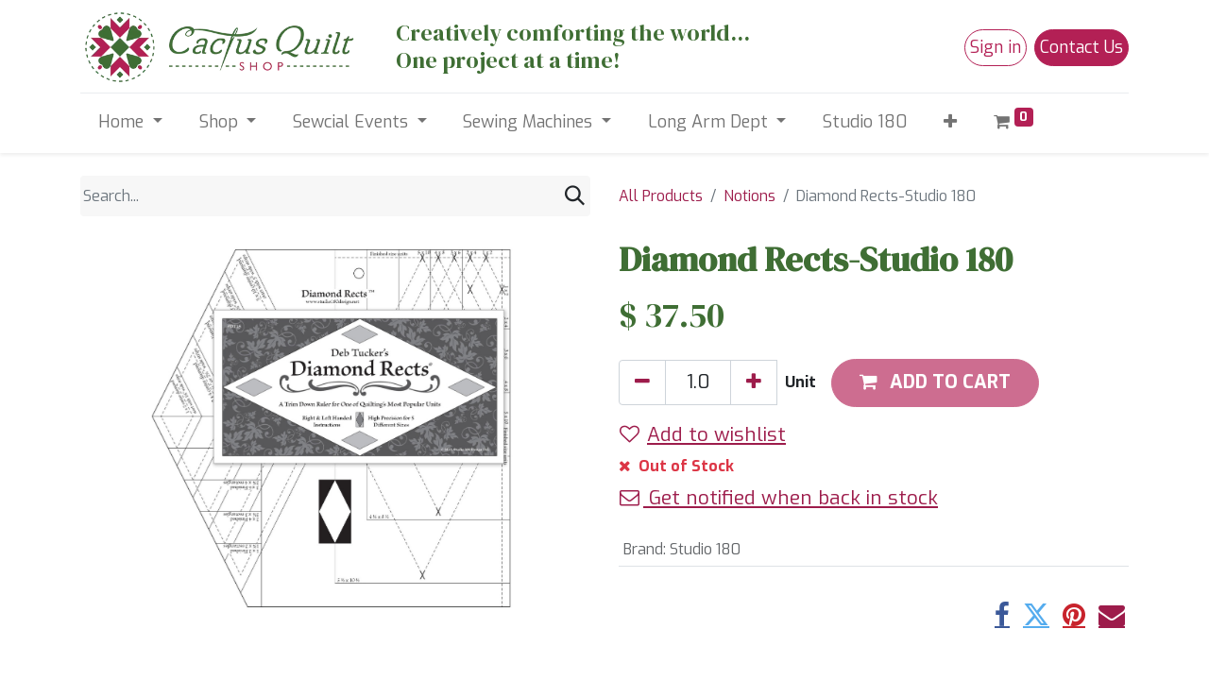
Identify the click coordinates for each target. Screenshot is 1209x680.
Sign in (995, 47)
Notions (749, 196)
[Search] (574, 196)
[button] (951, 122)
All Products (661, 196)
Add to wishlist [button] (703, 434)
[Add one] (753, 382)
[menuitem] (865, 122)
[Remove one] (642, 382)
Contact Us (1081, 47)
